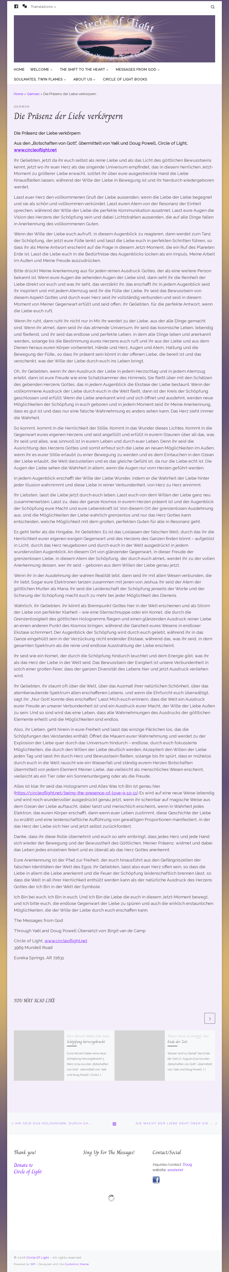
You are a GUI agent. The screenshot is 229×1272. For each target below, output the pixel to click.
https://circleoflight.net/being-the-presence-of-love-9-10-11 (76, 792)
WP (33, 1264)
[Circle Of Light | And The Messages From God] (114, 38)
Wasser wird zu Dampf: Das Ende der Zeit (188, 1038)
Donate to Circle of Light (28, 1168)
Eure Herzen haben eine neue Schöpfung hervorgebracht (88, 1038)
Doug (187, 1164)
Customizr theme (77, 1264)
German (33, 94)
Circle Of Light (38, 1257)
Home (18, 94)
